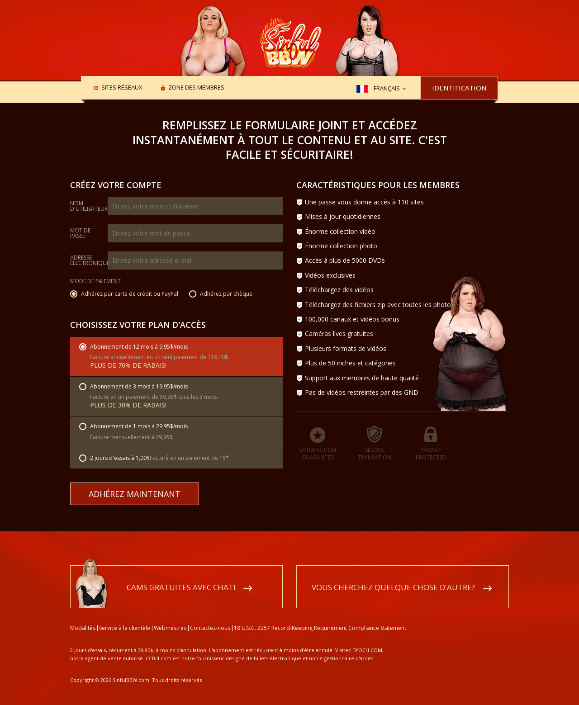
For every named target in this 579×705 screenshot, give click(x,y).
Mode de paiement (95, 282)
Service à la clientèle (124, 617)
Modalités (82, 617)
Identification (459, 87)
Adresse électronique (89, 260)
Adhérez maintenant (134, 493)
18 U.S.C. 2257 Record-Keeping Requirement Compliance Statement (320, 617)
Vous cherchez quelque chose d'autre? (393, 577)
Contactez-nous (210, 617)
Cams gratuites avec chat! (181, 577)
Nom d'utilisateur (89, 206)
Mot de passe (80, 233)
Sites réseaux (121, 88)
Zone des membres (196, 88)
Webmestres (170, 617)
